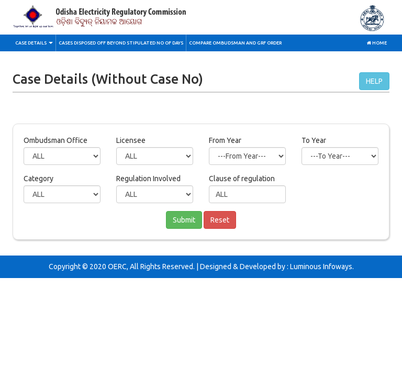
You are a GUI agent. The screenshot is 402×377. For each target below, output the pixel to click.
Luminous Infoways (321, 266)
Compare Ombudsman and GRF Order (235, 43)
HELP (374, 81)
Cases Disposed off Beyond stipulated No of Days (121, 43)
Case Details (34, 43)
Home (377, 43)
